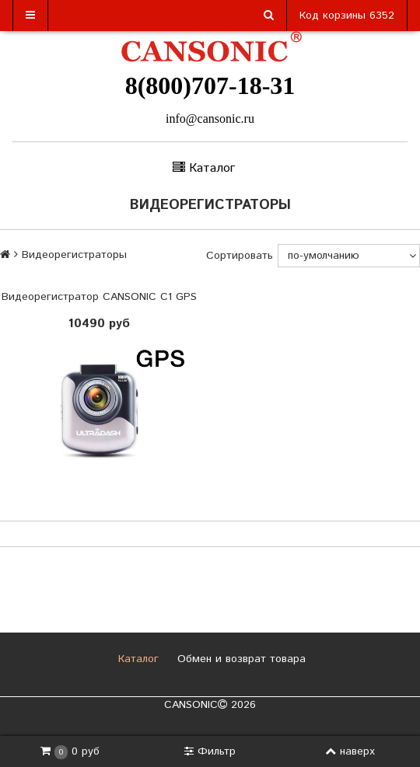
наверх (350, 751)
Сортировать (239, 255)
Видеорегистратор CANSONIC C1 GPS (99, 297)
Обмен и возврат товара (239, 659)
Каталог (136, 659)
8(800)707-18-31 (210, 85)
